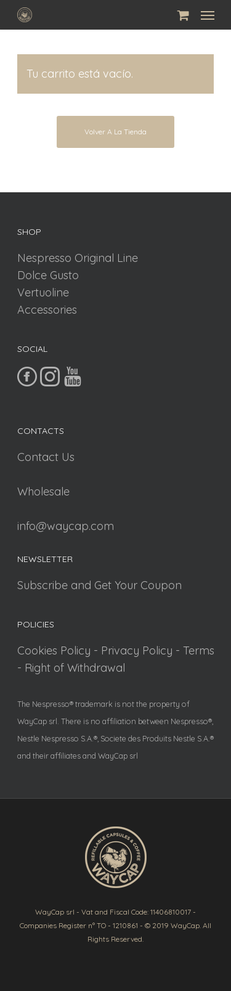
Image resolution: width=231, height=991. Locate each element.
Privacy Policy (136, 650)
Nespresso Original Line (77, 258)
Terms (198, 650)
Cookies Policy (54, 650)
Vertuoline (43, 292)
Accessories (47, 310)
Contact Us (46, 457)
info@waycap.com (65, 526)
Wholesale (43, 491)
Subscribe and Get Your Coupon (99, 585)
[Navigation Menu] (207, 15)
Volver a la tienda (115, 131)
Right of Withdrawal (75, 668)
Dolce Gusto (48, 275)
